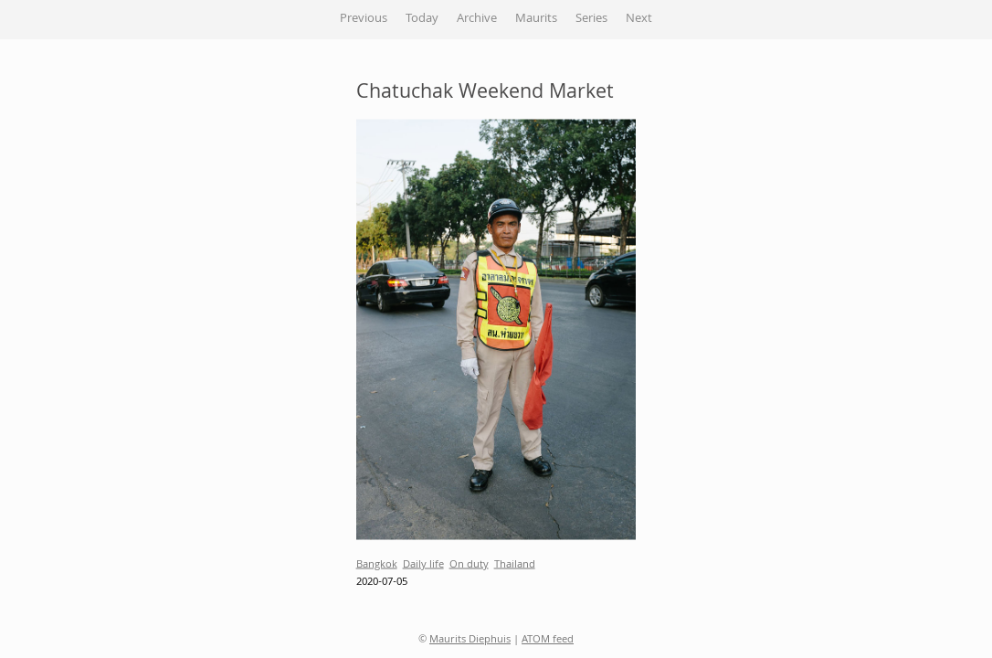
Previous (363, 19)
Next (639, 19)
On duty (469, 564)
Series (591, 19)
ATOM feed (548, 640)
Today (422, 19)
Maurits (536, 19)
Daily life (423, 564)
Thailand (514, 564)
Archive (477, 19)
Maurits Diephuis (470, 640)
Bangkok (376, 564)
